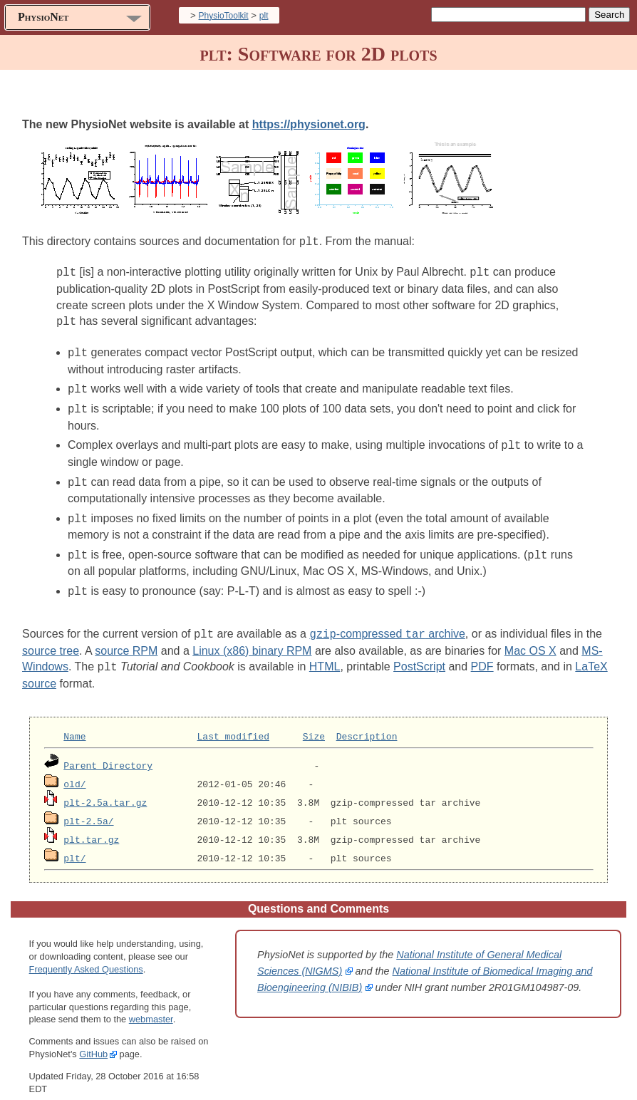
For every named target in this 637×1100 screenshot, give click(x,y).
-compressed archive (387, 622)
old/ (74, 770)
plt (264, 16)
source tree (50, 639)
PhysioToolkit (224, 16)
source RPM (126, 639)
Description (367, 723)
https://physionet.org (309, 124)
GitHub (93, 1040)
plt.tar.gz (91, 826)
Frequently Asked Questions (86, 955)
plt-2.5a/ (88, 807)
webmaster (151, 1006)
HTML (325, 654)
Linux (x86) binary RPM (251, 639)
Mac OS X (530, 639)
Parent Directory (107, 752)
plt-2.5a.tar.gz (105, 789)
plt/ (74, 845)
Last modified (233, 723)
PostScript (419, 654)
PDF (482, 654)
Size (314, 723)
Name (74, 723)
